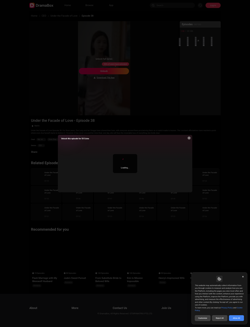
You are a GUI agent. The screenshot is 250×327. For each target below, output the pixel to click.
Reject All (220, 318)
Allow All (236, 318)
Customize (202, 318)
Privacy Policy (227, 308)
